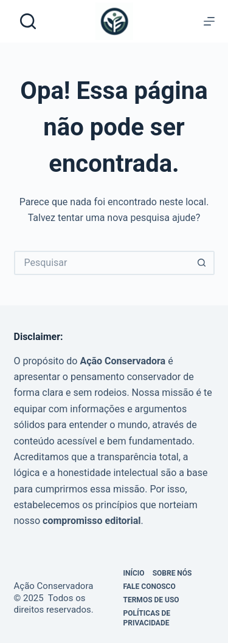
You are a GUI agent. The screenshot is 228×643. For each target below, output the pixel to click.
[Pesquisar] (28, 21)
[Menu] (209, 21)
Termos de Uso (151, 600)
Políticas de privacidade (147, 618)
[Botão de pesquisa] (202, 263)
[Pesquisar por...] (102, 263)
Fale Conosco (149, 586)
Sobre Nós (172, 573)
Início (134, 573)
